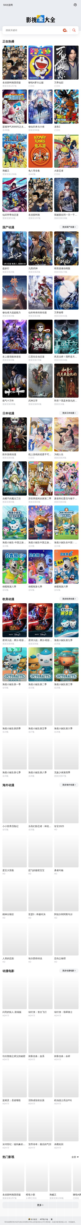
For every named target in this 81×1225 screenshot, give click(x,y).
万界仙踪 (58, 82)
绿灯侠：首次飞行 (37, 1012)
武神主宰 (33, 400)
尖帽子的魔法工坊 (11, 498)
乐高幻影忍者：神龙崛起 (40, 826)
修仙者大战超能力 (11, 312)
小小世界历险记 (10, 826)
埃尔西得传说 (35, 958)
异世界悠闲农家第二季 (39, 498)
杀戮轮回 (58, 1144)
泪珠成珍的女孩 (36, 1100)
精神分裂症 (8, 914)
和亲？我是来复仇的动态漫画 (66, 400)
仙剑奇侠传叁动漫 (37, 312)
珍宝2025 (59, 826)
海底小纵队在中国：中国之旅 (66, 542)
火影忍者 (58, 170)
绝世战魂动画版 (62, 268)
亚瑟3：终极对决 (37, 914)
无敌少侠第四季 (62, 772)
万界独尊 (58, 312)
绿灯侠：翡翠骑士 (63, 1012)
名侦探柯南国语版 (11, 82)
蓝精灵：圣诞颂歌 (11, 1100)
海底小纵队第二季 (37, 684)
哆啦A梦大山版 (36, 82)
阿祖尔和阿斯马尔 (63, 914)
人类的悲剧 (8, 958)
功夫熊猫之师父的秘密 (13, 1056)
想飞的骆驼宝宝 (36, 870)
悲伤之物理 (60, 958)
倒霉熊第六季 (61, 586)
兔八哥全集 (34, 170)
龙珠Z (57, 126)
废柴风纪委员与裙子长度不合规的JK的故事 (66, 498)
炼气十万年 (8, 400)
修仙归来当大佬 (36, 126)
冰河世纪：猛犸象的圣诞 (14, 1144)
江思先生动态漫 (36, 356)
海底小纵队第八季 (37, 772)
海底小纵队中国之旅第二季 (40, 542)
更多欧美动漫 (69, 599)
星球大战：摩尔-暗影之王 (14, 640)
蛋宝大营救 (8, 870)
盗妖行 (5, 268)
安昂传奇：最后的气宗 (39, 1144)
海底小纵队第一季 (11, 684)
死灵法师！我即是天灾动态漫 (66, 356)
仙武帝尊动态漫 (10, 214)
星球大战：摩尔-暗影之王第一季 (40, 640)
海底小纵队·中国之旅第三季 (14, 542)
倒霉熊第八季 (9, 586)
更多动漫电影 (69, 971)
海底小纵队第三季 (63, 684)
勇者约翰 (58, 870)
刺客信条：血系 (36, 1056)
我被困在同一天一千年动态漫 (66, 214)
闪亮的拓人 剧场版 (11, 1012)
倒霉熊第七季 (35, 586)
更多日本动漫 (69, 413)
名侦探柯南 (34, 214)
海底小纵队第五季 (37, 728)
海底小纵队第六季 (63, 728)
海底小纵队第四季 (11, 728)
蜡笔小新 (30, 1194)
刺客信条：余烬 (62, 1056)
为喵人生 (58, 454)
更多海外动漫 (69, 785)
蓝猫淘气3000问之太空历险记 (14, 126)
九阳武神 (33, 268)
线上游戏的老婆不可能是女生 (40, 454)
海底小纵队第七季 (11, 772)
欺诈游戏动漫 (9, 454)
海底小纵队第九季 (63, 640)
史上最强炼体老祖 (11, 356)
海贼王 (5, 170)
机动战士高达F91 (63, 1100)
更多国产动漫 (69, 227)
